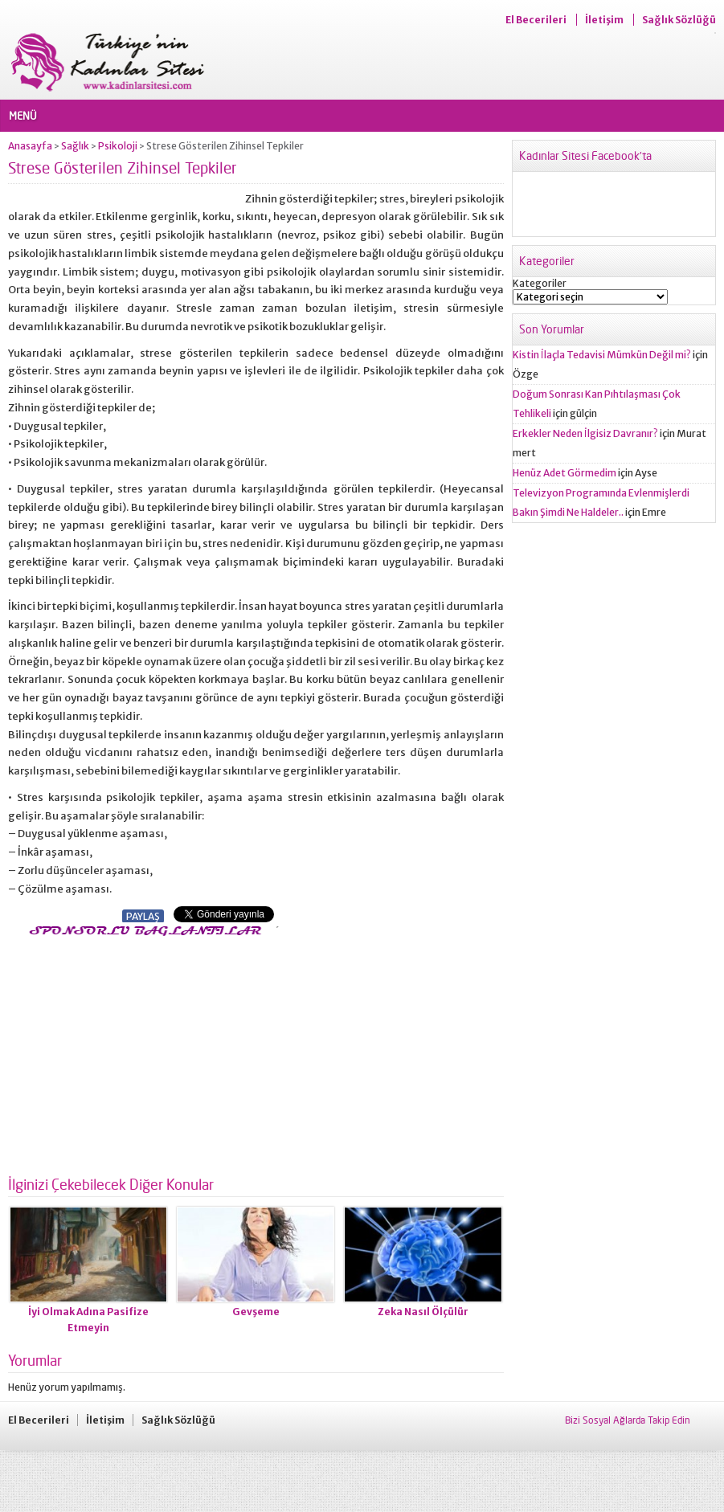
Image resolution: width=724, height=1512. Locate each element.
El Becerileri (536, 20)
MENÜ (23, 115)
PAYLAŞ (143, 916)
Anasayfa (30, 146)
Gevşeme (256, 1312)
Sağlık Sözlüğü (679, 20)
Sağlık (75, 146)
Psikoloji (117, 146)
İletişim (604, 20)
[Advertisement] (143, 1051)
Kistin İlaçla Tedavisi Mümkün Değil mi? (602, 355)
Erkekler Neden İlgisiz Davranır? (585, 433)
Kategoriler (540, 283)
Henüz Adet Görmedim (564, 473)
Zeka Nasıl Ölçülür (423, 1312)
